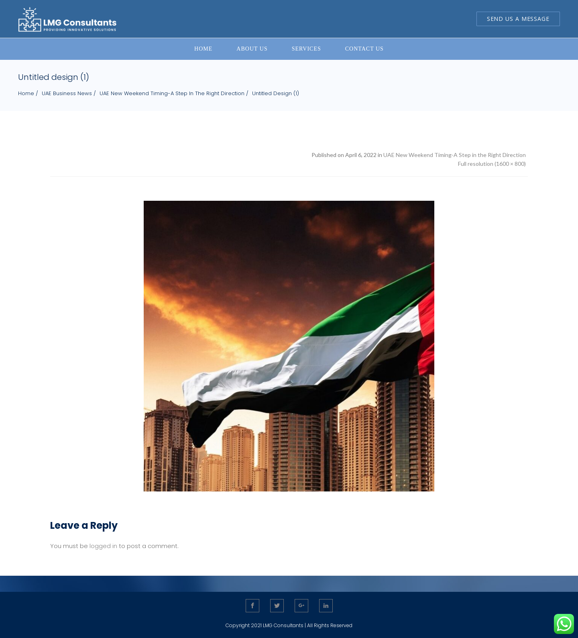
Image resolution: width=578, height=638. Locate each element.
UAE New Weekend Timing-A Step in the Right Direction (172, 93)
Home (26, 93)
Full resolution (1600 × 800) (492, 163)
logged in (103, 546)
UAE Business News (67, 93)
